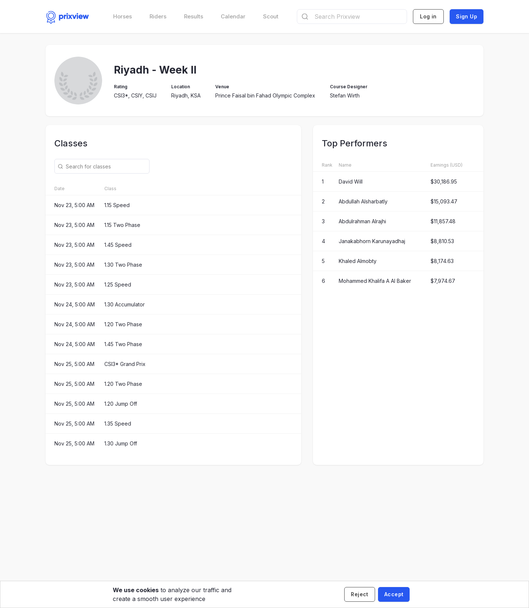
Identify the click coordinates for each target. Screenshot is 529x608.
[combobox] (352, 16)
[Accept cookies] (394, 594)
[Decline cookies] (359, 594)
